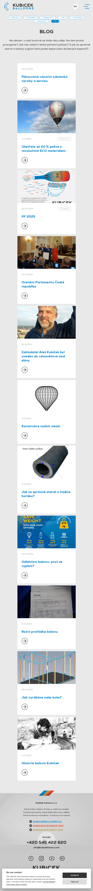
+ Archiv (14, 18)
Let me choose (49, 882)
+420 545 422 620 (46, 842)
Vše (55, 21)
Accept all (74, 875)
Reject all (74, 882)
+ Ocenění (30, 18)
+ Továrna (77, 18)
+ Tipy (62, 18)
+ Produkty (47, 18)
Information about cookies (16, 884)
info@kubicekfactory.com (46, 847)
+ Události (41, 21)
